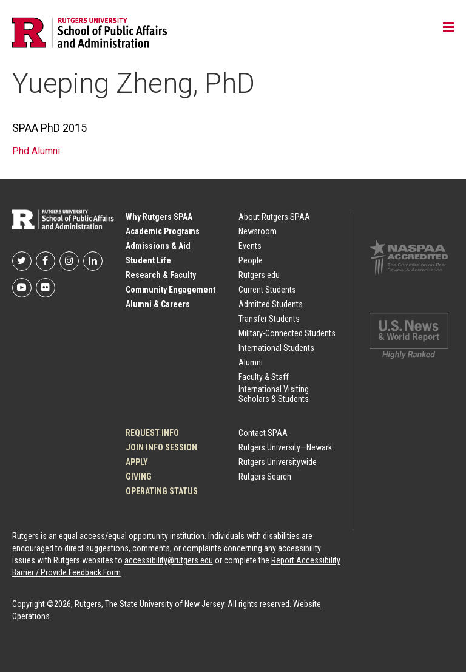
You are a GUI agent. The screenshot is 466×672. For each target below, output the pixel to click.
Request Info (152, 433)
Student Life (148, 260)
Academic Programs (163, 231)
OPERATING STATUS (162, 491)
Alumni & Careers (158, 304)
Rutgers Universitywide (277, 462)
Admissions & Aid (158, 246)
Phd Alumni (36, 151)
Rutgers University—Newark (285, 447)
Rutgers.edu (259, 275)
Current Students (267, 289)
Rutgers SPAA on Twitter (22, 261)
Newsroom (257, 231)
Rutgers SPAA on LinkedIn (93, 261)
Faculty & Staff (263, 377)
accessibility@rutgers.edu (168, 560)
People (250, 260)
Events (250, 246)
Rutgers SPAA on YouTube (22, 287)
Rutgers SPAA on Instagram (69, 261)
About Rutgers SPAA (274, 217)
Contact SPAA (263, 433)
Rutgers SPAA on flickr (45, 287)
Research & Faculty (161, 275)
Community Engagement (170, 289)
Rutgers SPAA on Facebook (45, 261)
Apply (137, 462)
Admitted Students (270, 304)
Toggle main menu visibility (448, 28)
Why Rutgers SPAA (159, 217)
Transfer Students (269, 319)
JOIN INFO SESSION (161, 447)
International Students (276, 348)
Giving (139, 476)
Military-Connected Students (287, 333)
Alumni (250, 362)
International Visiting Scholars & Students (273, 394)
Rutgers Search (264, 476)
